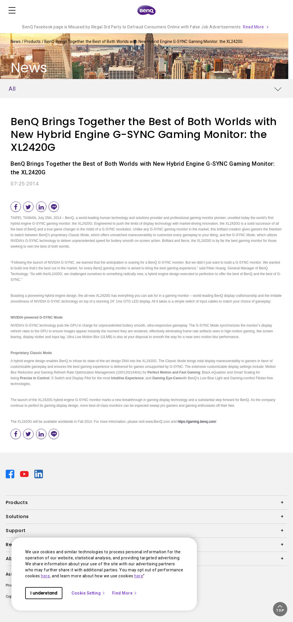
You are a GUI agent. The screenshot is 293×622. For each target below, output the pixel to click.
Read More (253, 27)
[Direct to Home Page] (146, 10)
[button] (280, 609)
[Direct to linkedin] (38, 473)
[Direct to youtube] (25, 473)
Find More (124, 593)
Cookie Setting (88, 593)
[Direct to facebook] (10, 473)
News (16, 41)
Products (33, 41)
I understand (43, 593)
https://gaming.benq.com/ (197, 422)
